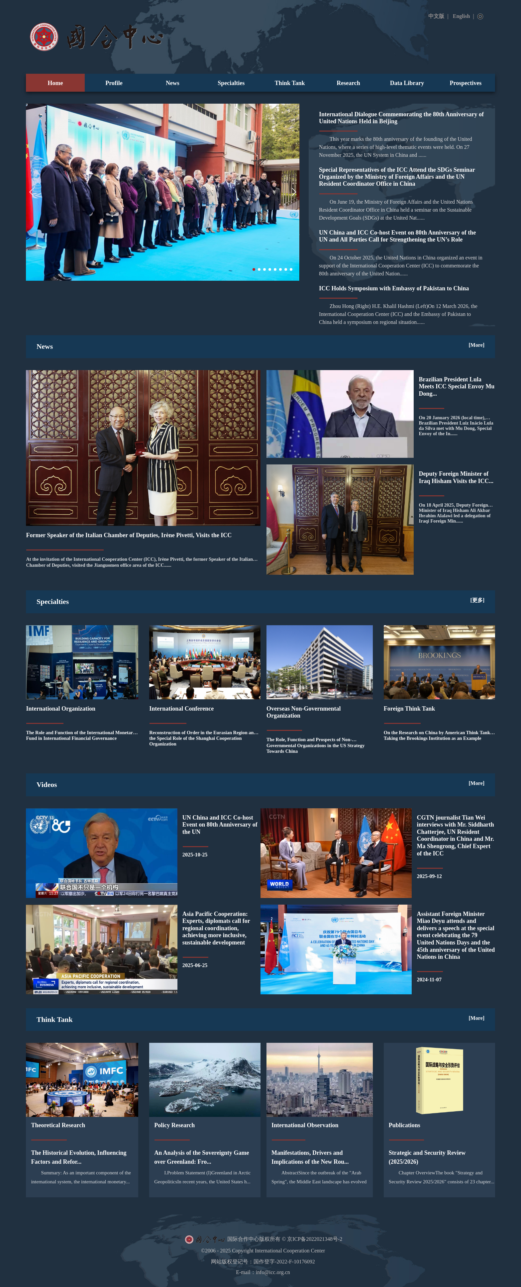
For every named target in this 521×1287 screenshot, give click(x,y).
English (461, 16)
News (172, 83)
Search (480, 16)
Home (55, 83)
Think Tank (290, 83)
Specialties (231, 83)
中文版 (436, 16)
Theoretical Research (58, 1125)
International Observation (305, 1125)
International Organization (60, 708)
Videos (47, 785)
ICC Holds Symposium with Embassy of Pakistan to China (394, 288)
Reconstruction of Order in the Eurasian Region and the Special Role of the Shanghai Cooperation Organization (202, 738)
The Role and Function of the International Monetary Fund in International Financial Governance (80, 735)
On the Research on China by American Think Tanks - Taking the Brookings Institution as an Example (439, 735)
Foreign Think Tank (409, 708)
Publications (404, 1125)
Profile (114, 83)
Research (348, 83)
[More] (477, 345)
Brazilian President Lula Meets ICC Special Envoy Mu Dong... (456, 386)
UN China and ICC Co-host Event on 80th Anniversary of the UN (220, 824)
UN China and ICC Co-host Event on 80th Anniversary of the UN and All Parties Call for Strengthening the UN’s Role (397, 236)
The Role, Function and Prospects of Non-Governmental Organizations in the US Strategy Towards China (315, 745)
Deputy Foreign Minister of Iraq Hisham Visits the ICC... (456, 477)
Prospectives (466, 83)
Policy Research (174, 1125)
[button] (254, 269)
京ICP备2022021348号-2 (314, 1239)
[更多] (477, 600)
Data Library (407, 83)
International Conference (181, 708)
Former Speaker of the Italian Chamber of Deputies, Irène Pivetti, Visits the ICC (129, 535)
